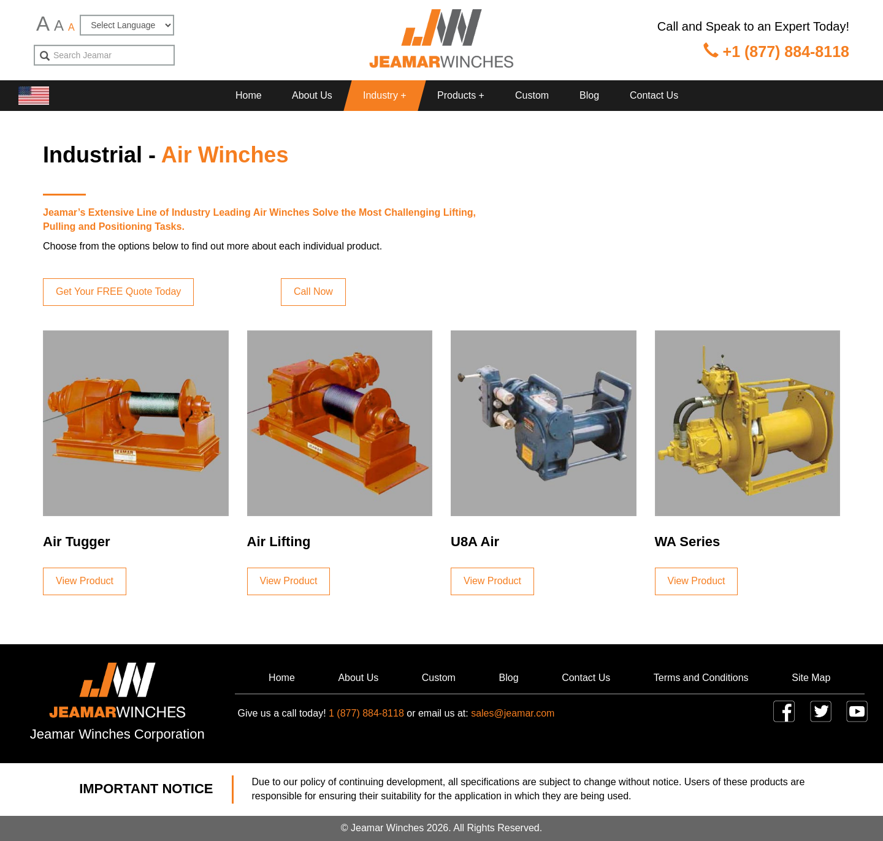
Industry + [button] (385, 95)
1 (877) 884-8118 (366, 713)
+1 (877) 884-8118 (776, 51)
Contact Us (654, 95)
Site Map (811, 677)
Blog (589, 95)
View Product (84, 581)
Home (248, 95)
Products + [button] (460, 95)
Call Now (313, 291)
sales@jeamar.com (512, 713)
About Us (312, 95)
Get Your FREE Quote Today (118, 291)
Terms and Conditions (701, 677)
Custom (532, 95)
